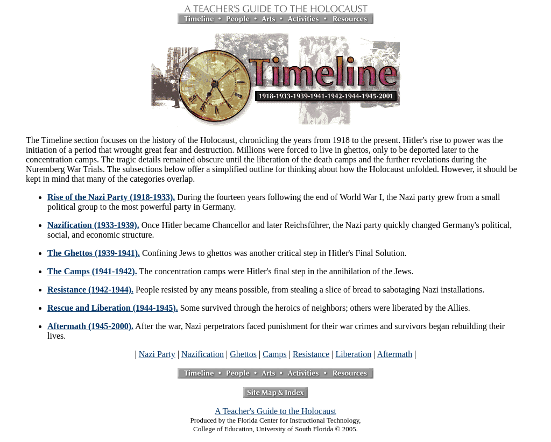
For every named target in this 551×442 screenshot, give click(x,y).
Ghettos (243, 354)
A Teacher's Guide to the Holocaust (275, 411)
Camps (274, 354)
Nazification (202, 354)
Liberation (354, 354)
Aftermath (394, 354)
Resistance (311, 354)
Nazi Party (157, 354)
